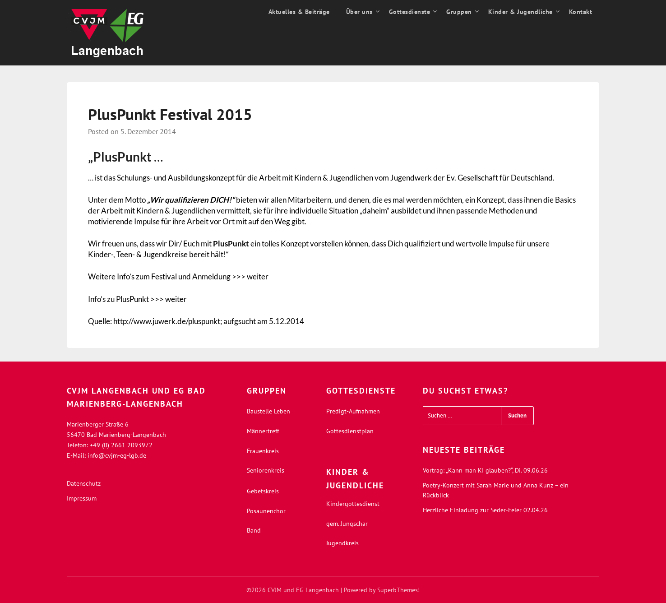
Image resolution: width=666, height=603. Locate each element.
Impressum (82, 498)
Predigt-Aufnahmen (353, 411)
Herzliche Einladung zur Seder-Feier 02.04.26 (485, 510)
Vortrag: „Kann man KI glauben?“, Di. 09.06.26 (485, 470)
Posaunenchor (266, 511)
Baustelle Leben (268, 411)
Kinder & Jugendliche (520, 12)
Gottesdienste (409, 12)
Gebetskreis (263, 491)
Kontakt (580, 12)
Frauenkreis (263, 451)
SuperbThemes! (398, 590)
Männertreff (263, 431)
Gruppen (459, 12)
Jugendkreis (342, 543)
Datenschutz (84, 483)
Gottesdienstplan (350, 431)
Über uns (359, 12)
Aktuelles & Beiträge (299, 12)
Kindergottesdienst (352, 504)
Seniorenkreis (265, 470)
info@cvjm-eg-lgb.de (117, 455)
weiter (257, 276)
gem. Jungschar (347, 524)
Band (254, 530)
